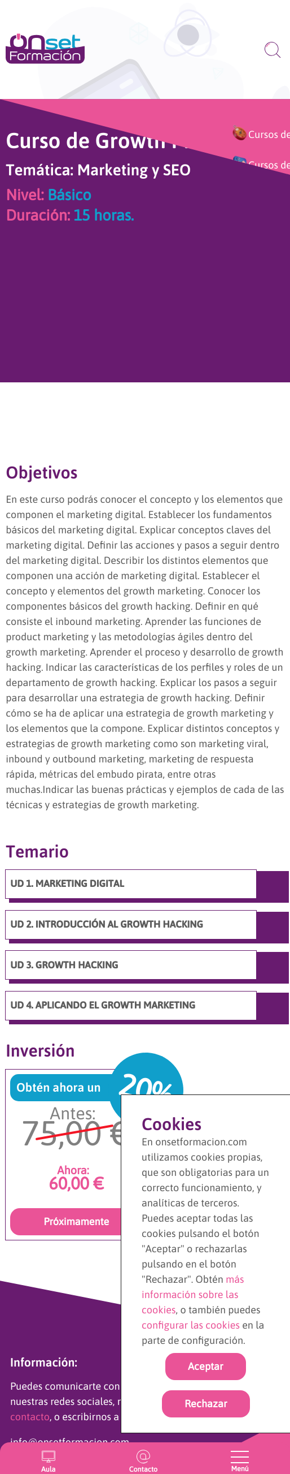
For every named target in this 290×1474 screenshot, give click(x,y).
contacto (30, 1417)
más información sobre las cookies (193, 1294)
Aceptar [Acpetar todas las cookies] (205, 1366)
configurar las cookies (191, 1325)
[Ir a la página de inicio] (45, 49)
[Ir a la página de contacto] (143, 1458)
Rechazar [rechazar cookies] (205, 1404)
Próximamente (76, 1221)
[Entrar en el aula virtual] (48, 1458)
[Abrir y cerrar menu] (239, 1457)
